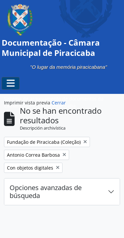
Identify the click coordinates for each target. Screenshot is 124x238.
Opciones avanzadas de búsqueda (46, 191)
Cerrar (59, 102)
